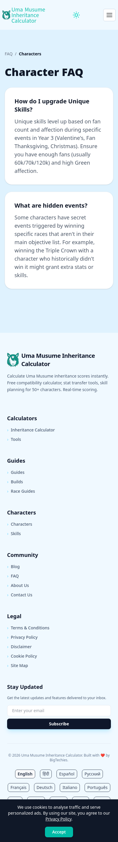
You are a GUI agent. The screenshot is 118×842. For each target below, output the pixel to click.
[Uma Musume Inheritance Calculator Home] (25, 15)
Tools (14, 439)
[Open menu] (109, 15)
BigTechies (58, 759)
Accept (59, 832)
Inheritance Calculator (31, 430)
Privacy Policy (22, 637)
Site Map (17, 666)
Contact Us (19, 595)
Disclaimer (19, 647)
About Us (18, 585)
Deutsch (45, 787)
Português (97, 787)
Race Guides (21, 491)
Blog (13, 567)
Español (67, 774)
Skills (14, 534)
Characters (19, 524)
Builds (15, 482)
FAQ (9, 54)
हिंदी (46, 774)
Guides (16, 472)
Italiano (69, 787)
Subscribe (59, 724)
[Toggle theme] (76, 15)
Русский (93, 774)
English (25, 774)
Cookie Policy (22, 656)
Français (18, 787)
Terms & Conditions (28, 628)
